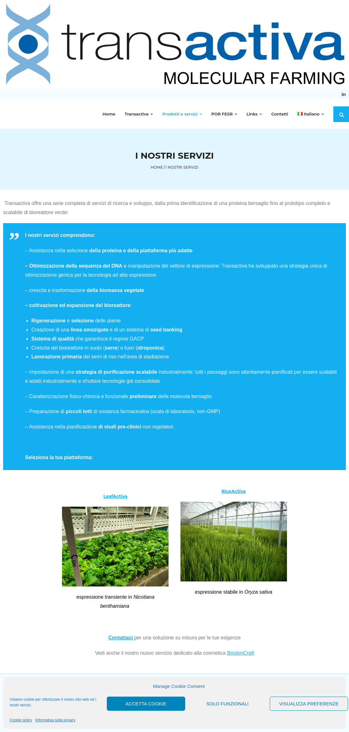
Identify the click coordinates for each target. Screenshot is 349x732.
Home (157, 167)
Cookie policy (21, 720)
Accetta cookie (146, 703)
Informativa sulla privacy (55, 720)
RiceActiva (233, 491)
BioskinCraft (240, 653)
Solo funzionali (227, 703)
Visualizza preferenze (309, 703)
